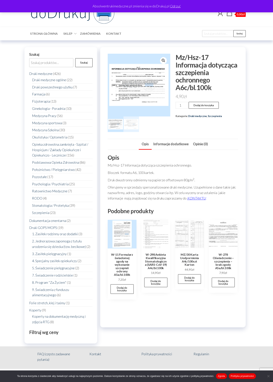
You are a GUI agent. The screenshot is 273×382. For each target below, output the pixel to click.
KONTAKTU (196, 198)
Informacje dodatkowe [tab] (171, 144)
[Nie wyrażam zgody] (268, 376)
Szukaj (239, 33)
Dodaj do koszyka (204, 105)
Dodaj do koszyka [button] (122, 289)
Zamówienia (90, 33)
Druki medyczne (197, 116)
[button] (163, 60)
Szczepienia (215, 116)
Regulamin (201, 354)
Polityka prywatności (156, 354)
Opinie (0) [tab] (200, 144)
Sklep (67, 33)
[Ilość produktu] (182, 105)
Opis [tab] (145, 144)
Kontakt (113, 33)
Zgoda (221, 376)
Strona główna (44, 33)
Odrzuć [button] (175, 6)
